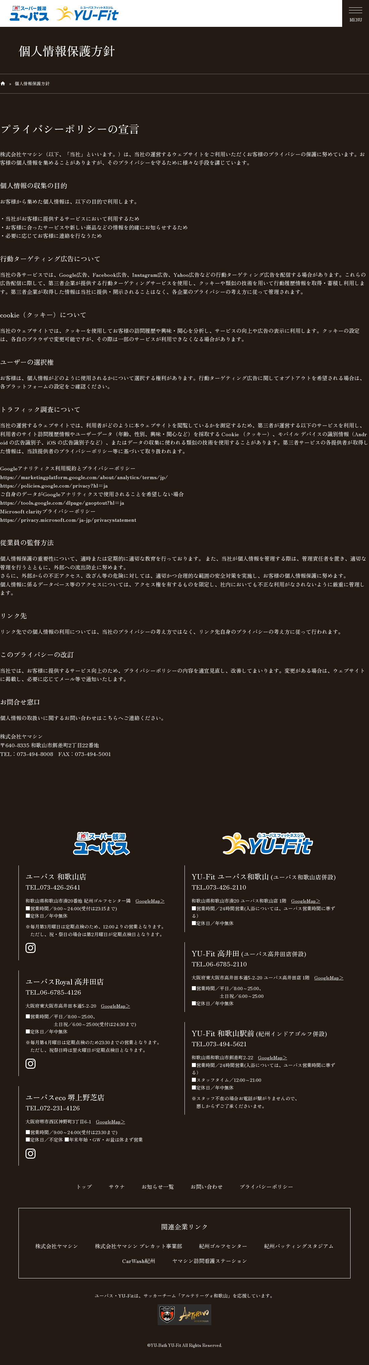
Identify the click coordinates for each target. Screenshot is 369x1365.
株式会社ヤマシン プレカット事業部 (138, 1246)
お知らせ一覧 (158, 1186)
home (3, 83)
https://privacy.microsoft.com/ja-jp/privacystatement (68, 519)
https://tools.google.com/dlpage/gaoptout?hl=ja (62, 502)
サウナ (117, 1186)
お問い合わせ (207, 1186)
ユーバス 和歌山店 (56, 876)
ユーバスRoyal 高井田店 (64, 981)
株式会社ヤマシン (56, 1246)
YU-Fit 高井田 (249, 953)
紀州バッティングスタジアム (299, 1246)
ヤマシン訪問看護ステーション (209, 1261)
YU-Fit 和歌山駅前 (259, 1032)
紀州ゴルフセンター (223, 1246)
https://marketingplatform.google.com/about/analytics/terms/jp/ (84, 477)
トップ (84, 1186)
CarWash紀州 (138, 1261)
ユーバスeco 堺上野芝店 (65, 1097)
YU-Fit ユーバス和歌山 (264, 876)
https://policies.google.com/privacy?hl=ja (54, 485)
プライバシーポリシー (266, 1186)
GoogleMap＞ (150, 900)
